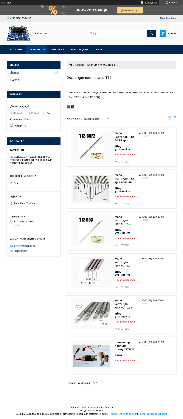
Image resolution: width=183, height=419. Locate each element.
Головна (16, 49)
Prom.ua (109, 407)
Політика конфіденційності (152, 414)
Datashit (15, 80)
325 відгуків (151, 2)
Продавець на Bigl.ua (91, 410)
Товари (34, 49)
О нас (99, 49)
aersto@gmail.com (24, 245)
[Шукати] (151, 33)
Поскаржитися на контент (123, 414)
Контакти (57, 49)
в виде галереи (169, 118)
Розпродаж (79, 49)
